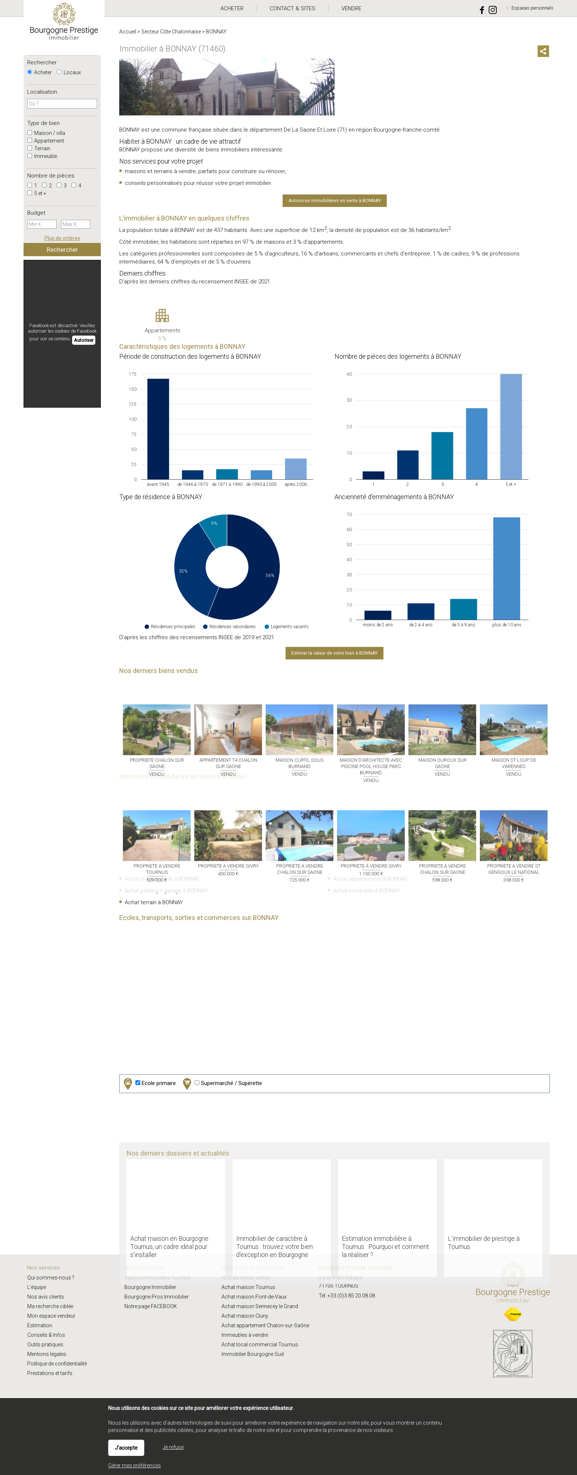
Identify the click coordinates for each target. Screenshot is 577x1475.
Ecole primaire (149, 1084)
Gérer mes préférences (134, 1465)
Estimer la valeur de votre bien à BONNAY (334, 653)
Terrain (38, 148)
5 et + (36, 193)
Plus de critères (62, 238)
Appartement (45, 141)
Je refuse (173, 1447)
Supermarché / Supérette (221, 1084)
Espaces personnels (532, 8)
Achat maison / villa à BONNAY (162, 879)
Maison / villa (46, 133)
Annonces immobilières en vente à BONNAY (334, 200)
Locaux (69, 72)
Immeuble (42, 156)
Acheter (39, 72)
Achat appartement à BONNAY (370, 879)
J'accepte (126, 1448)
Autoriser (83, 340)
